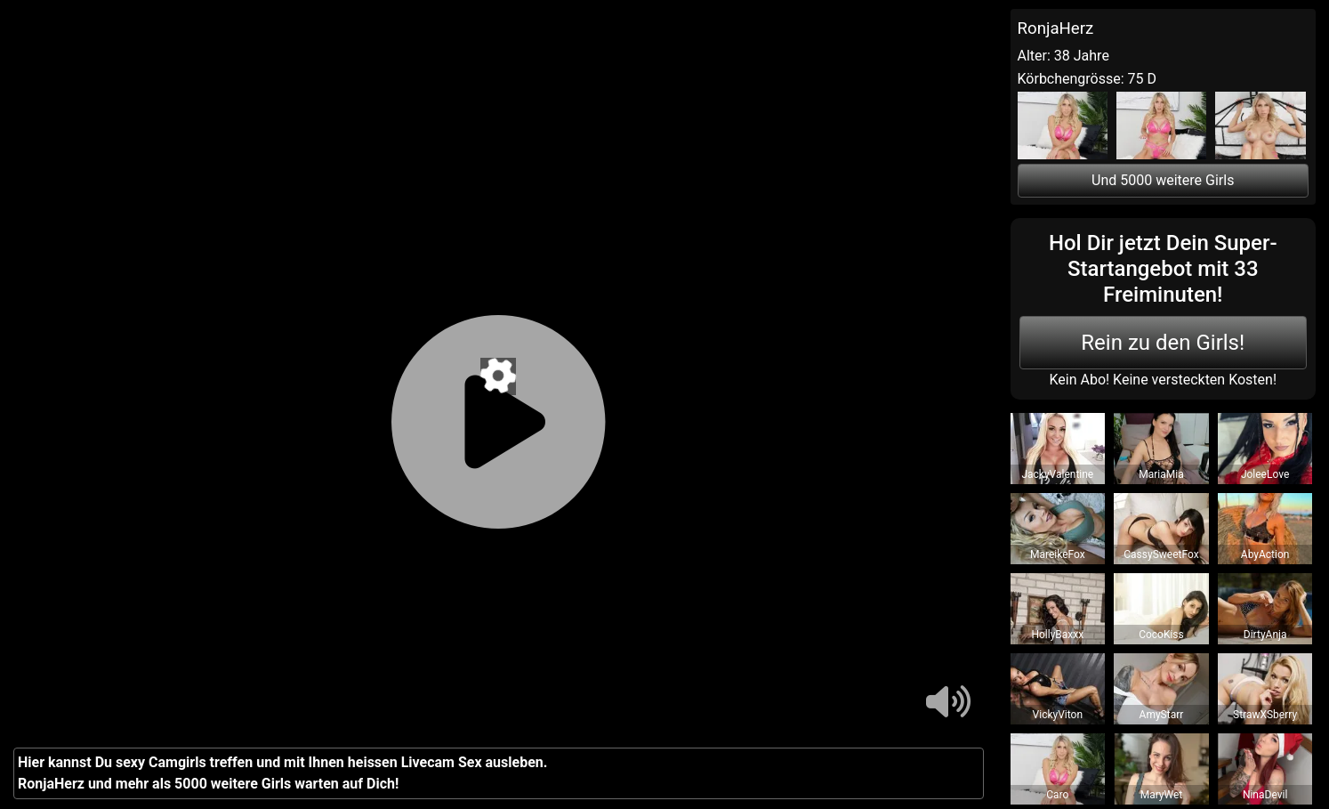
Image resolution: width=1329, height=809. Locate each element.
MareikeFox (1057, 554)
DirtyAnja (1265, 634)
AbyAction (1265, 554)
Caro (1057, 795)
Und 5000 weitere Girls (1162, 180)
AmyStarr (1162, 714)
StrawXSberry (1265, 714)
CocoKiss (1161, 634)
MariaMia (1161, 474)
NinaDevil (1265, 795)
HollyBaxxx (1057, 634)
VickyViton (1058, 714)
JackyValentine (1057, 474)
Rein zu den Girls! (1162, 342)
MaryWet (1161, 795)
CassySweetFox (1161, 554)
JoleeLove (1265, 474)
